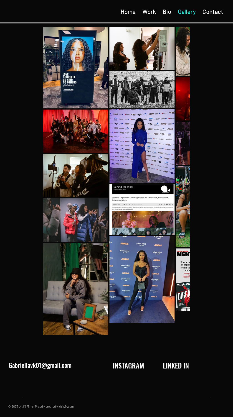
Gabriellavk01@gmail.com (40, 365)
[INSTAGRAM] (128, 365)
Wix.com (68, 406)
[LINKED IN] (175, 365)
